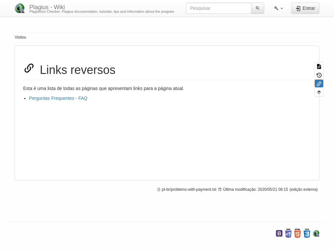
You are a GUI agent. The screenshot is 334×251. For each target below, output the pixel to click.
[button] (278, 8)
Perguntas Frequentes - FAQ (58, 98)
